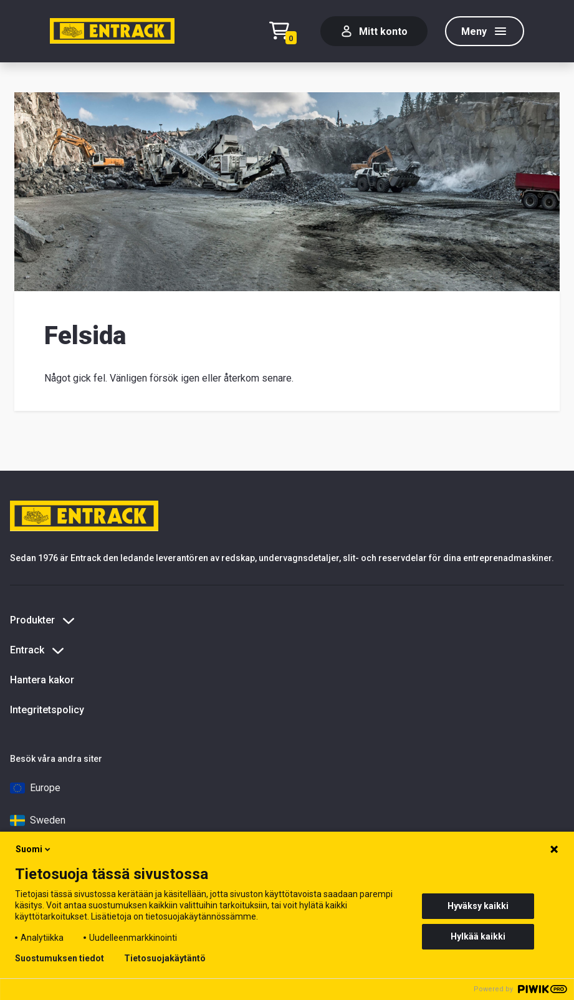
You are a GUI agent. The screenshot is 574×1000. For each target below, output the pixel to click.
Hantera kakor (42, 680)
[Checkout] (286, 31)
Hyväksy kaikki (478, 906)
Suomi (34, 849)
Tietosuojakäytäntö (165, 958)
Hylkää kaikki (478, 936)
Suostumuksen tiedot (59, 958)
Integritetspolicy (47, 710)
